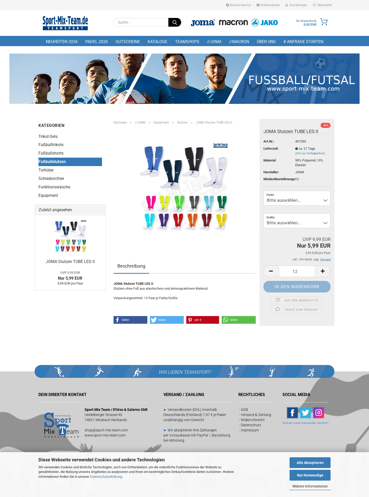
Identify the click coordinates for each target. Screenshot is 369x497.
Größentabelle (268, 5)
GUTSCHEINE (128, 41)
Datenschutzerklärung (106, 477)
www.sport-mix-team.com (105, 435)
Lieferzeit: (271, 148)
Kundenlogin (296, 5)
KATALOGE (157, 41)
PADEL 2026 (96, 41)
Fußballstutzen (52, 161)
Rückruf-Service (238, 5)
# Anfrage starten (303, 41)
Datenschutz (251, 425)
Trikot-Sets (48, 136)
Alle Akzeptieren (310, 463)
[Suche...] (174, 22)
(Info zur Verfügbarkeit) (310, 153)
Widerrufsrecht (253, 420)
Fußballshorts (51, 153)
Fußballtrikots (51, 144)
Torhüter (46, 170)
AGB (244, 410)
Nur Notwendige (310, 475)
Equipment (48, 195)
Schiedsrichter (51, 178)
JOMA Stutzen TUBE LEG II (70, 261)
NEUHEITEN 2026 (62, 41)
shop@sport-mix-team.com (106, 430)
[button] (271, 271)
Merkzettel (322, 5)
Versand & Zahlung (256, 415)
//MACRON (239, 41)
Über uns (266, 41)
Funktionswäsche (54, 187)
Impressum (250, 430)
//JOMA (214, 41)
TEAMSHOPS (187, 41)
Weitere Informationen (310, 486)
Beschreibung (131, 266)
